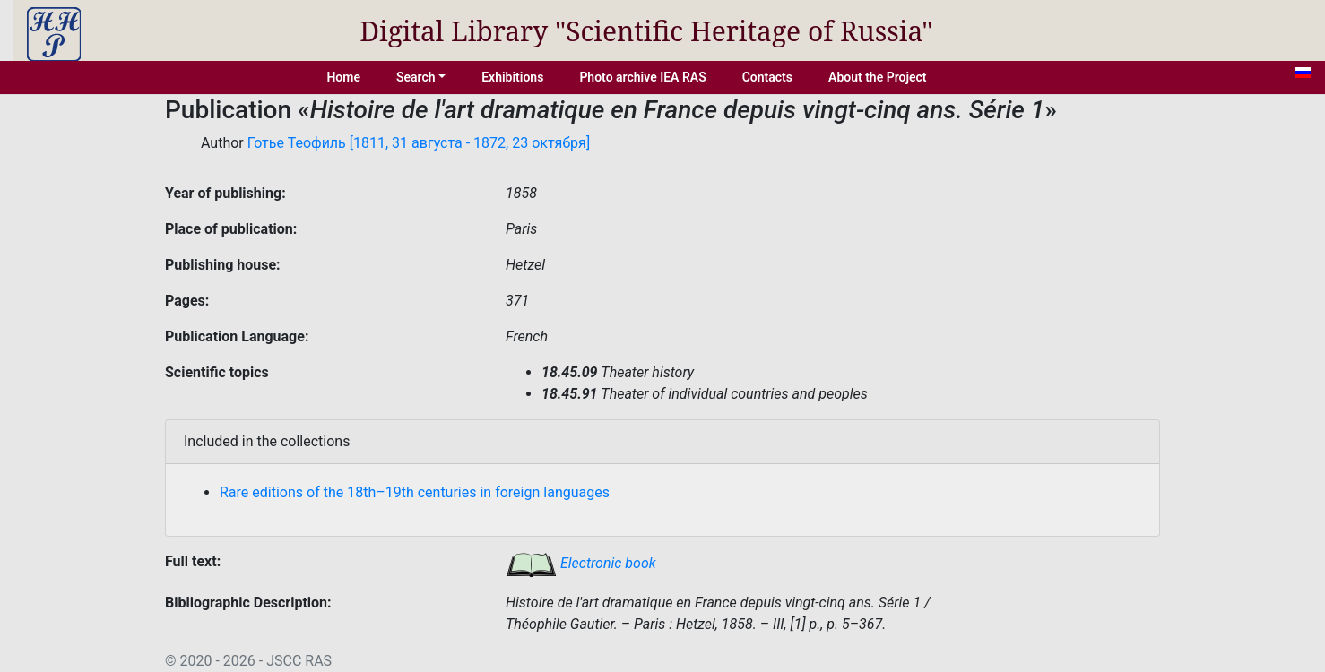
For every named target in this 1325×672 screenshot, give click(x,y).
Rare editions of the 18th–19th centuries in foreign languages (415, 492)
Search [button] (416, 77)
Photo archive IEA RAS (642, 77)
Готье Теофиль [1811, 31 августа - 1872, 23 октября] (418, 142)
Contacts (767, 77)
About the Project (877, 77)
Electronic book (581, 563)
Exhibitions (512, 77)
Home (343, 77)
